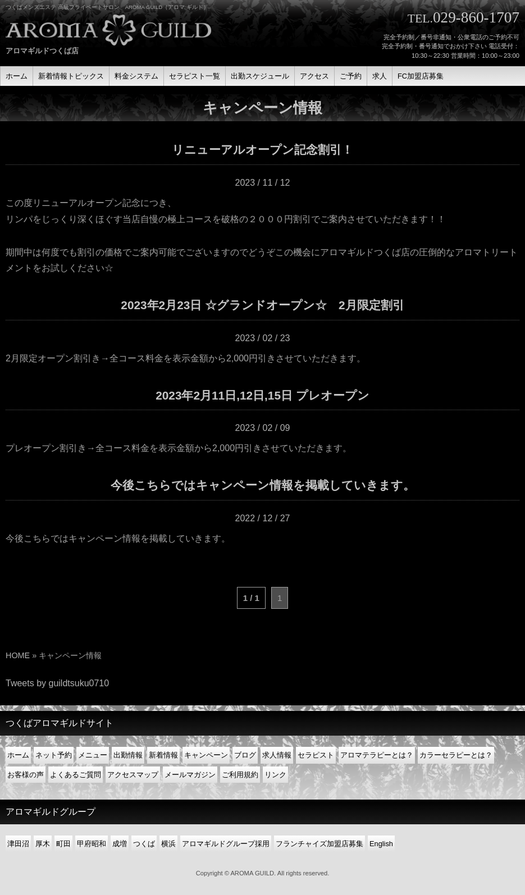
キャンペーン (206, 755)
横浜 (168, 843)
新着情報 (163, 755)
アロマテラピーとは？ (376, 755)
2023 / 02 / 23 (262, 338)
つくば (144, 843)
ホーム (18, 755)
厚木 (42, 843)
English (381, 843)
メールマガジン (190, 774)
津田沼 (18, 843)
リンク (275, 774)
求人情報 (276, 755)
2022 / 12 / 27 (262, 518)
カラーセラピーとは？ (455, 755)
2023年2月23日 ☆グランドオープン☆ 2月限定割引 (262, 305)
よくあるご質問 (75, 774)
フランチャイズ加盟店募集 (319, 843)
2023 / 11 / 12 (262, 182)
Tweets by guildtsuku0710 (57, 683)
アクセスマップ (132, 774)
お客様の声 (25, 774)
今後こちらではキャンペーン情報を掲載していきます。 (263, 485)
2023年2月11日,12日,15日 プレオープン (262, 395)
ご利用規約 (240, 774)
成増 (119, 843)
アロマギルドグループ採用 (226, 843)
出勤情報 (128, 755)
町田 (63, 843)
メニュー (92, 755)
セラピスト (316, 755)
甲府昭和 (91, 843)
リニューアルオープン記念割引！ (262, 149)
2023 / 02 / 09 (262, 428)
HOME (18, 655)
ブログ (245, 755)
